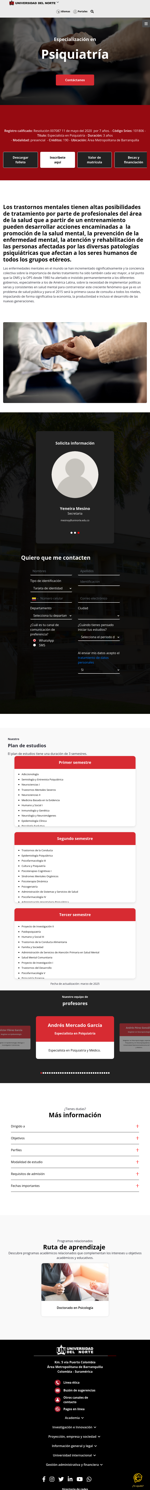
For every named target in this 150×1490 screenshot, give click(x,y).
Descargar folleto (20, 159)
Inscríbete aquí (57, 159)
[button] (92, 11)
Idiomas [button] (63, 11)
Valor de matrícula (94, 159)
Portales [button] (80, 11)
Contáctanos (75, 80)
